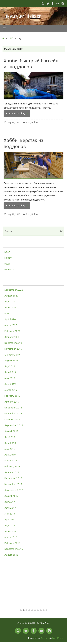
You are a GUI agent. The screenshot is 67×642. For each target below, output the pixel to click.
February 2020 (12, 331)
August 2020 (11, 295)
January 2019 (11, 401)
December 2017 (13, 478)
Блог (28, 122)
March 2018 (10, 460)
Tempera (45, 638)
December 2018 (13, 407)
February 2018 (12, 466)
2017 (10, 38)
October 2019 (12, 354)
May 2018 (9, 448)
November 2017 (13, 484)
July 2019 (9, 366)
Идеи (7, 263)
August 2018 (11, 431)
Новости (9, 269)
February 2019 (12, 395)
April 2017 (10, 519)
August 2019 (11, 360)
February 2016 (12, 543)
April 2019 (10, 384)
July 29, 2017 (13, 122)
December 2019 (13, 342)
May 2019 (9, 378)
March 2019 (10, 389)
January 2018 (11, 472)
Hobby (34, 122)
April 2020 (10, 319)
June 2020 (10, 307)
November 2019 (13, 348)
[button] (20, 610)
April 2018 (10, 454)
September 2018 (13, 425)
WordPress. (57, 638)
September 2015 (13, 548)
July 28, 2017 (13, 214)
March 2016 (10, 537)
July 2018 (9, 437)
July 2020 (9, 301)
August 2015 (11, 554)
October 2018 (12, 419)
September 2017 (13, 490)
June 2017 (10, 507)
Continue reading (17, 113)
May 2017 (9, 513)
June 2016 (10, 531)
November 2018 (13, 413)
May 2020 (9, 313)
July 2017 (9, 501)
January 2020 (11, 336)
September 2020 (13, 289)
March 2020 (10, 325)
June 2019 (10, 372)
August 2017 (11, 495)
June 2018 (10, 443)
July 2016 (9, 525)
